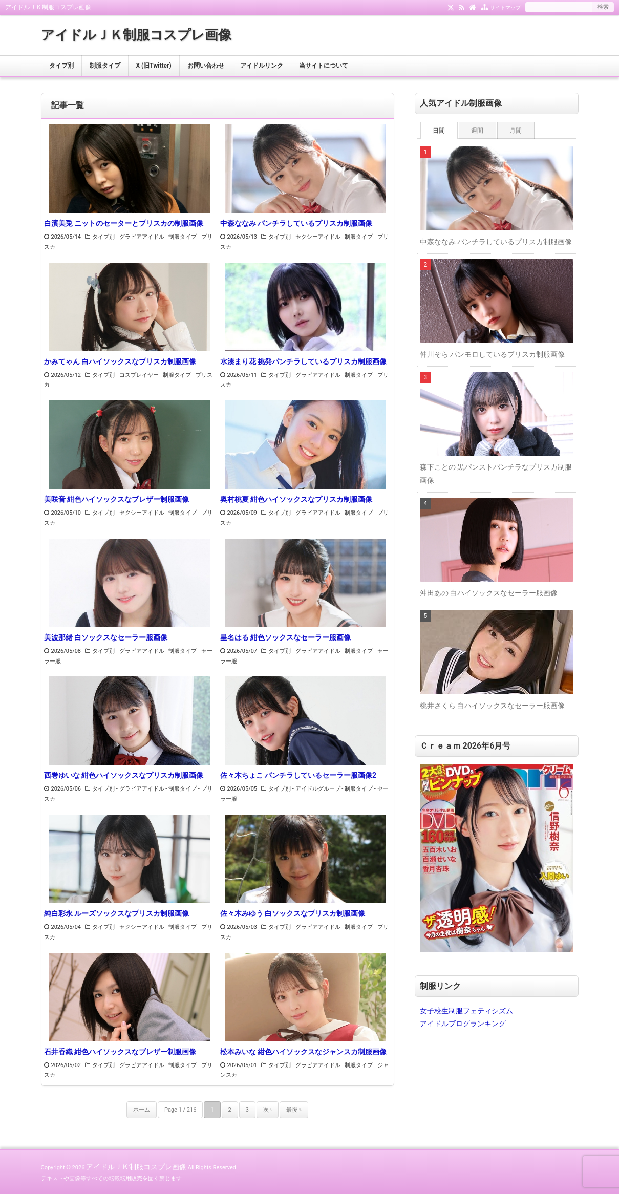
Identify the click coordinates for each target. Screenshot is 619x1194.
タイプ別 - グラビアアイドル (128, 236)
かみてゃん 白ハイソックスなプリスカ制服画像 (120, 361)
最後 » (294, 1109)
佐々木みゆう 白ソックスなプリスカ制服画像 (292, 913)
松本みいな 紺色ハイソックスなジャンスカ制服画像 (303, 1052)
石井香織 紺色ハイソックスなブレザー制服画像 (120, 1052)
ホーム (141, 1109)
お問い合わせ (205, 65)
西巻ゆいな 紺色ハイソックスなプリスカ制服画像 (123, 775)
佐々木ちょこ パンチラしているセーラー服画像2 (298, 775)
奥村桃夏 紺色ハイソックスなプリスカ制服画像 (296, 499)
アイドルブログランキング (463, 1023)
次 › (267, 1109)
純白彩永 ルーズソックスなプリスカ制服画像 (116, 913)
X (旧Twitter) (154, 65)
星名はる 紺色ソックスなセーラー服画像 (285, 637)
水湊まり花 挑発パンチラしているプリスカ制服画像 (303, 361)
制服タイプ (105, 65)
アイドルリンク (261, 65)
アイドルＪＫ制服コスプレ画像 (136, 34)
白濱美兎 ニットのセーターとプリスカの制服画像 (123, 223)
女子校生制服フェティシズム (466, 1011)
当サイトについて (323, 65)
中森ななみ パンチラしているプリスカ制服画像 (296, 223)
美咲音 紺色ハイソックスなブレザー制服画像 (116, 499)
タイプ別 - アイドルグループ (304, 788)
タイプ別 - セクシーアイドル (304, 236)
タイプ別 (61, 65)
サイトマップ (505, 7)
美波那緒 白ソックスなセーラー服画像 (105, 637)
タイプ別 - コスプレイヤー (125, 375)
